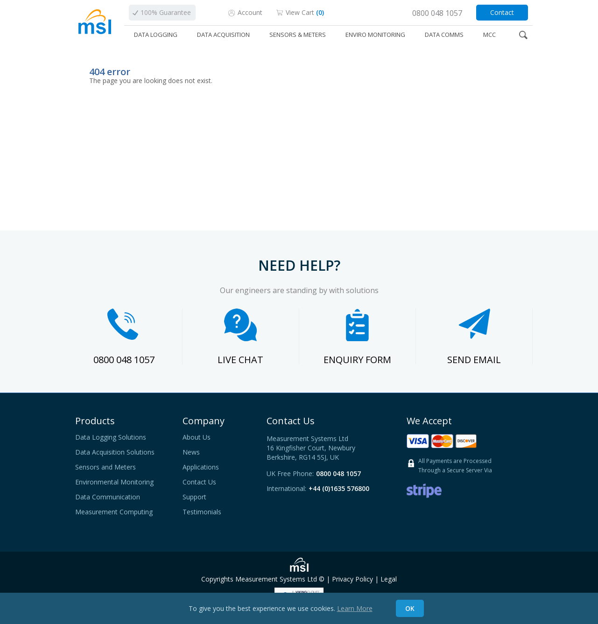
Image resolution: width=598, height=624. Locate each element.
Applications (201, 467)
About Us (197, 437)
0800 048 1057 (124, 359)
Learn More (355, 608)
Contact (502, 12)
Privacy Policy (352, 579)
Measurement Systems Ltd (276, 579)
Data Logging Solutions (110, 437)
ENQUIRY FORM (357, 359)
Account (250, 12)
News (191, 452)
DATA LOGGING (155, 34)
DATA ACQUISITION (223, 34)
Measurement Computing (114, 512)
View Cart (305, 12)
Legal (388, 579)
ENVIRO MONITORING (375, 34)
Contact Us (199, 482)
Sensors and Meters (105, 467)
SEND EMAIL (474, 359)
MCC (489, 34)
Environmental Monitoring (114, 482)
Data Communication (107, 497)
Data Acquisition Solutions (115, 452)
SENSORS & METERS (297, 34)
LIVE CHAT (240, 359)
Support (194, 497)
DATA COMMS (444, 34)
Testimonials (202, 512)
